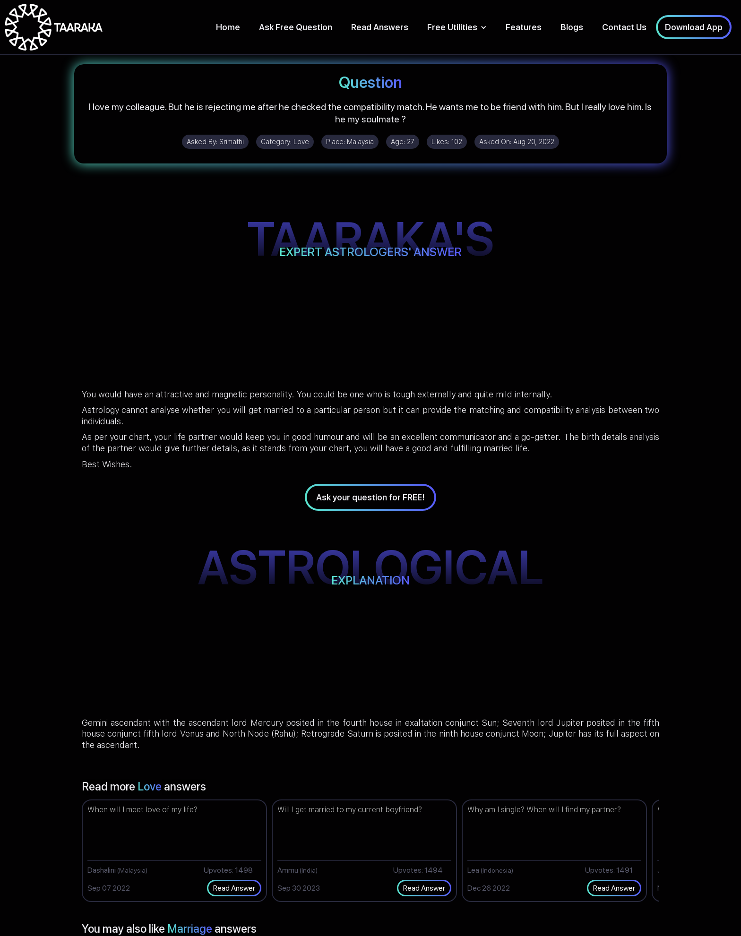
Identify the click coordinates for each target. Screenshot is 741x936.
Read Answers (379, 27)
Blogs (571, 27)
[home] (54, 27)
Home (228, 27)
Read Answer (234, 888)
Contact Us (624, 27)
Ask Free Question (295, 27)
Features (524, 27)
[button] (457, 27)
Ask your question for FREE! (370, 497)
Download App (694, 27)
